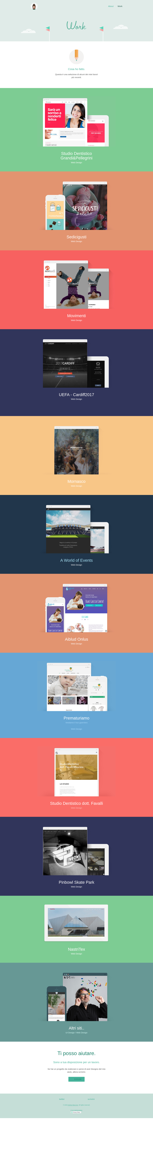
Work (120, 6)
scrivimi (75, 1079)
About (110, 6)
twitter (62, 1099)
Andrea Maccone (34, 6)
